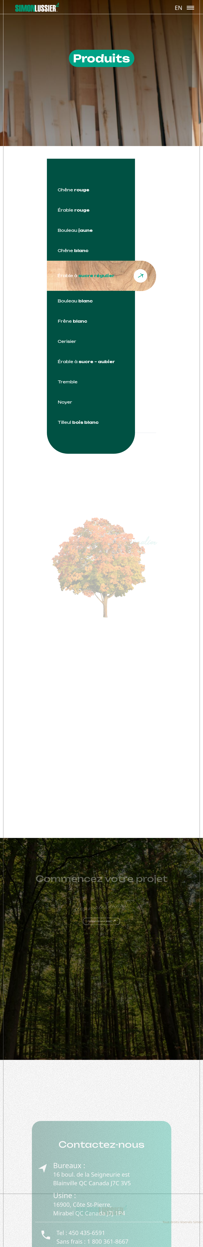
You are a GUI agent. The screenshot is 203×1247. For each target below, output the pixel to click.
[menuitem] (178, 7)
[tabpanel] (101, 627)
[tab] (91, 190)
